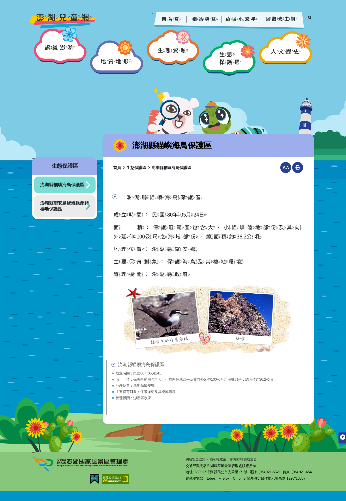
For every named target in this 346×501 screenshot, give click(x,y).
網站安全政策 (196, 469)
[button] (60, 55)
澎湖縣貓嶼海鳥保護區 (62, 194)
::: (151, 14)
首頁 (117, 177)
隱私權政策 (220, 469)
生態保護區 (136, 177)
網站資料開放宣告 (247, 469)
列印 (297, 177)
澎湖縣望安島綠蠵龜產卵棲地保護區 (64, 215)
